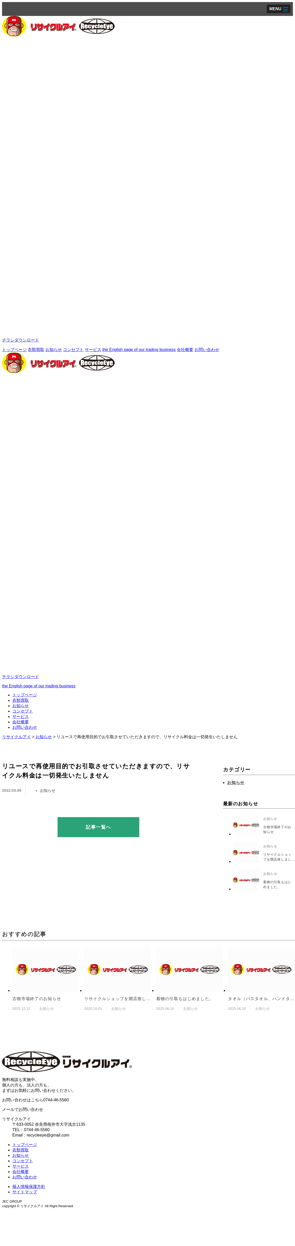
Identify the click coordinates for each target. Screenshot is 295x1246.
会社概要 (185, 349)
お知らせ (53, 349)
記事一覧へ (98, 827)
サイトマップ (24, 1192)
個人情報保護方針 (28, 1186)
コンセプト (73, 349)
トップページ (14, 349)
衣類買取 (36, 349)
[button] (278, 9)
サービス (93, 349)
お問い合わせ (207, 349)
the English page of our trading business (139, 349)
